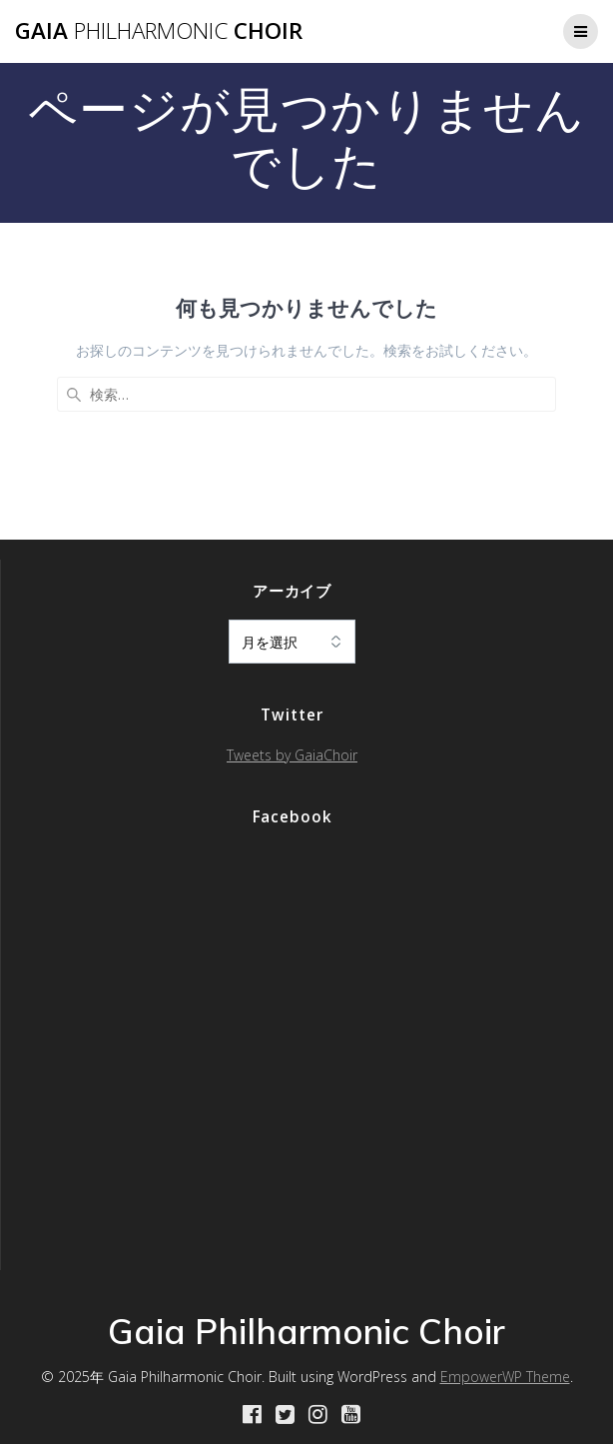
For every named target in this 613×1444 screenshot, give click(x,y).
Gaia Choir (159, 31)
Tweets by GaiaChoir (292, 754)
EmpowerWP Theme (505, 1376)
